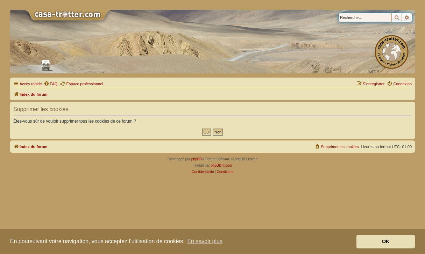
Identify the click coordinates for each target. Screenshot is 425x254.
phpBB (196, 159)
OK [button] (386, 241)
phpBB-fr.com (221, 165)
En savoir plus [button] (204, 241)
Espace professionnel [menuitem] (81, 83)
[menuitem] (51, 84)
